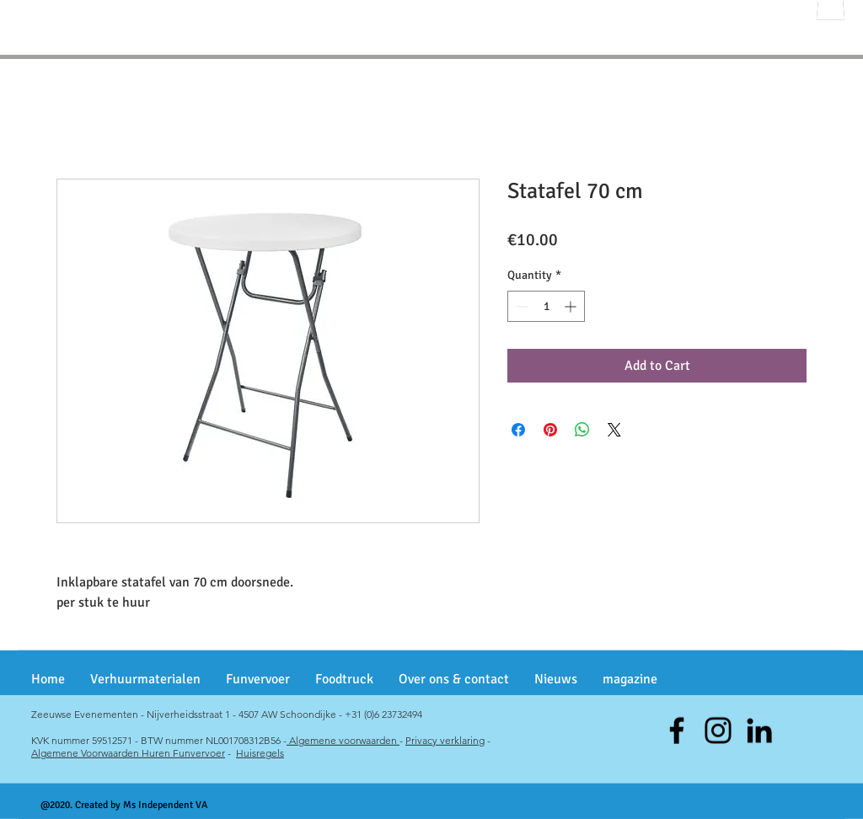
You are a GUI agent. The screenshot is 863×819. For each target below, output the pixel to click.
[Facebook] (676, 730)
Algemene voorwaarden (343, 740)
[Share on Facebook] (518, 430)
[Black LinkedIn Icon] (759, 730)
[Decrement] (520, 306)
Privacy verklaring (445, 740)
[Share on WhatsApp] (582, 430)
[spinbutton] (546, 306)
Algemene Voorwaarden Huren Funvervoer (128, 753)
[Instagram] (718, 730)
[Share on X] (614, 430)
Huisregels (260, 753)
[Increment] (571, 306)
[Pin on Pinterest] (550, 430)
